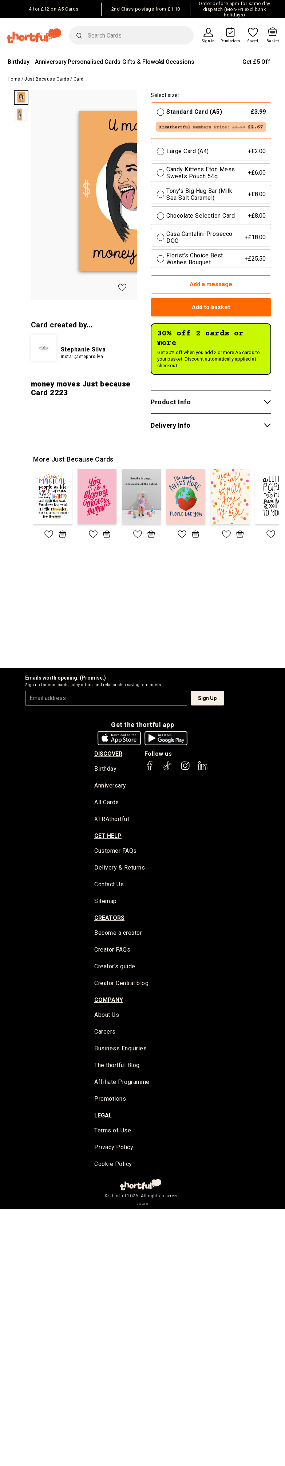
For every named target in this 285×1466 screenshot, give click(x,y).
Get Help (108, 836)
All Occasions (176, 61)
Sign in (208, 41)
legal (103, 1116)
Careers (105, 1033)
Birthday (18, 61)
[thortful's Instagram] (185, 769)
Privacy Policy (113, 1149)
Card (79, 79)
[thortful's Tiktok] (167, 769)
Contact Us (109, 885)
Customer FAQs (115, 851)
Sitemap (105, 902)
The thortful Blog (117, 1066)
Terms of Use (112, 1132)
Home (14, 79)
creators (109, 918)
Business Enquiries (120, 1049)
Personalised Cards (94, 61)
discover (108, 753)
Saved (253, 41)
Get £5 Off (256, 61)
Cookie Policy (113, 1165)
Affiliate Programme (122, 1083)
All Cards (106, 803)
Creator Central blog (121, 984)
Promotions (110, 1100)
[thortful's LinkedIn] (202, 769)
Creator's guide (114, 967)
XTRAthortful (111, 819)
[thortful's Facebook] (150, 769)
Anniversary (51, 61)
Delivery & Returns (119, 868)
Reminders (231, 41)
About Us (106, 1016)
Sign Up (207, 698)
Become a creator (118, 933)
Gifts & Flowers (143, 61)
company (108, 1001)
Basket (272, 41)
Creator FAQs (112, 950)
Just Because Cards (46, 79)
